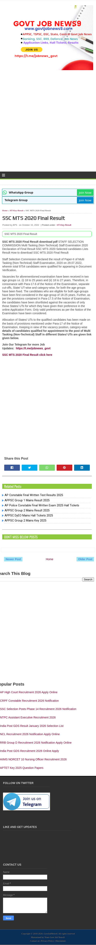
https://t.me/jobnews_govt (33, 348)
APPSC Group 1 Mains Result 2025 (27, 500)
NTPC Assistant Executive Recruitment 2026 (28, 717)
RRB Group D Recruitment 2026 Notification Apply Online (35, 742)
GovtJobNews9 (50, 933)
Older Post (85, 559)
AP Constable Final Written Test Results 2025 (34, 495)
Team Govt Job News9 (54, 937)
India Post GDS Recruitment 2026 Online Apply (29, 750)
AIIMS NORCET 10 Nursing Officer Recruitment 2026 (33, 759)
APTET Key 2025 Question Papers (21, 767)
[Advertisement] (48, 122)
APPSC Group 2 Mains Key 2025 (25, 520)
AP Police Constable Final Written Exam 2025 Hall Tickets (42, 505)
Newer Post (13, 559)
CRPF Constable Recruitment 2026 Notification (29, 700)
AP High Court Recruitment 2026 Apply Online (28, 692)
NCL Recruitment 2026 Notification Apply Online (30, 734)
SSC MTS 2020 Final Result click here (27, 354)
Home (5, 210)
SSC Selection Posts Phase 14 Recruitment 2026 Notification (38, 709)
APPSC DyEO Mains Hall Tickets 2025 (29, 515)
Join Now (85, 192)
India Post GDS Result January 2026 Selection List (31, 725)
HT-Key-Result (16, 210)
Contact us (35, 941)
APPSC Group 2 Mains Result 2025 (27, 510)
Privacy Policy (47, 941)
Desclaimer (60, 941)
